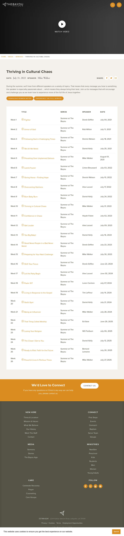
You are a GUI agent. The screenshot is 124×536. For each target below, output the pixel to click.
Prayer (31, 489)
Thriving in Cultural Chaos (34, 206)
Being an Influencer (31, 312)
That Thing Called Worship (34, 321)
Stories (31, 453)
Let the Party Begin (31, 273)
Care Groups (31, 497)
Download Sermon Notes (19, 98)
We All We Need (30, 149)
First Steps (93, 417)
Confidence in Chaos (32, 216)
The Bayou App (31, 457)
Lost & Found (28, 168)
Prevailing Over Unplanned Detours (38, 158)
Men (93, 465)
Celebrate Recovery (31, 485)
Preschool (93, 453)
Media (10, 57)
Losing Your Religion (32, 331)
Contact (31, 437)
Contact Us (90, 386)
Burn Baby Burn (30, 197)
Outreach (93, 425)
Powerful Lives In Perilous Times (37, 360)
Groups (93, 437)
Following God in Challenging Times (38, 139)
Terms (58, 523)
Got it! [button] (116, 532)
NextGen (93, 449)
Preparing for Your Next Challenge (37, 254)
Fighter (26, 120)
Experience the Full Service (49, 98)
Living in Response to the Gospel (37, 293)
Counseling (31, 493)
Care (31, 480)
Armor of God (29, 129)
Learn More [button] (79, 532)
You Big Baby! (29, 235)
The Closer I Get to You (33, 341)
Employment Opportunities (73, 523)
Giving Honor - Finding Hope (35, 177)
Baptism (93, 429)
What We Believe (31, 425)
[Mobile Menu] (119, 4)
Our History (31, 429)
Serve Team (93, 433)
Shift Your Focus (30, 264)
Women (93, 469)
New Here (31, 412)
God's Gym (27, 302)
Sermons (19, 57)
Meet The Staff (31, 433)
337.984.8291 (44, 519)
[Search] (112, 5)
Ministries (93, 444)
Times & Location (31, 417)
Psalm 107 (27, 283)
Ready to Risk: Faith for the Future (37, 350)
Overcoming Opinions (32, 187)
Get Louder (28, 225)
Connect (93, 412)
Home (3, 57)
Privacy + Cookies (48, 523)
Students (93, 461)
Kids (93, 457)
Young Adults (93, 473)
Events (93, 421)
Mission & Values (31, 421)
